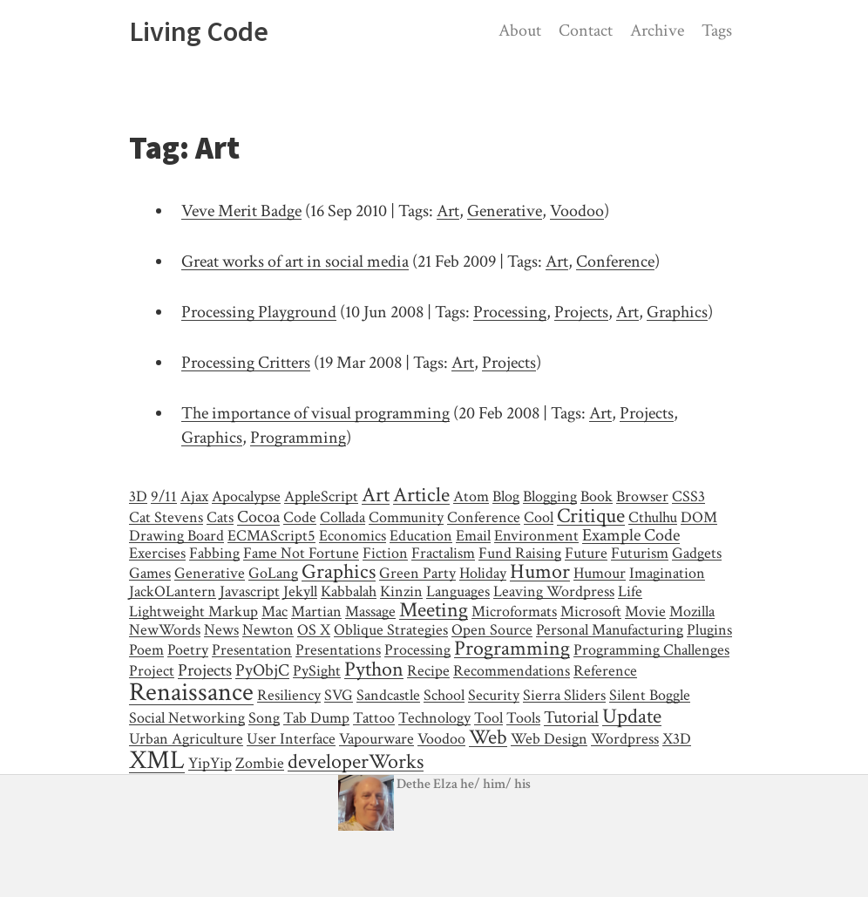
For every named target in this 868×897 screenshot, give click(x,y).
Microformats (514, 611)
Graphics (677, 312)
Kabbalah (348, 591)
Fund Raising (519, 553)
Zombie (259, 763)
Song (264, 718)
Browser (642, 496)
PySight (317, 671)
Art (448, 211)
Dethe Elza (399, 784)
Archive (657, 30)
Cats (220, 517)
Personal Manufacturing (609, 630)
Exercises (157, 553)
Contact (586, 30)
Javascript (250, 591)
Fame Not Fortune (301, 553)
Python (373, 669)
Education (421, 536)
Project (151, 671)
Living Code (198, 31)
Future (586, 553)
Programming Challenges (651, 650)
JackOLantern (172, 591)
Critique (591, 515)
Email (473, 536)
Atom (471, 496)
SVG (338, 695)
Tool (488, 718)
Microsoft (590, 611)
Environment (536, 536)
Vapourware (376, 739)
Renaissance (191, 693)
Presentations (338, 650)
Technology (434, 718)
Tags (717, 30)
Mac (274, 611)
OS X (313, 630)
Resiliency (289, 695)
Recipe (428, 671)
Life (630, 591)
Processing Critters (245, 362)
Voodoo (577, 211)
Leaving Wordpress (553, 591)
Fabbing (214, 553)
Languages (458, 591)
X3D (676, 739)
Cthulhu (652, 517)
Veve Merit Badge (241, 211)
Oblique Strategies (391, 630)
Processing (509, 312)
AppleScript (321, 496)
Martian (316, 611)
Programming (298, 437)
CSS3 (688, 496)
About (519, 30)
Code (299, 517)
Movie (645, 611)
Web (488, 737)
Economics (352, 536)
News (221, 630)
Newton (268, 630)
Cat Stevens (166, 517)
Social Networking (187, 718)
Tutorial (571, 717)
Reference (605, 671)
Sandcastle (388, 695)
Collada (342, 517)
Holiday (482, 573)
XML (157, 761)
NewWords (164, 630)
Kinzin (401, 591)
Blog (505, 496)
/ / (495, 784)
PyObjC (262, 670)
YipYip (210, 763)
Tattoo (374, 718)
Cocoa (258, 517)
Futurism (639, 553)
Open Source (491, 630)
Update (631, 716)
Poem (146, 650)
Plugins (709, 630)
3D (138, 496)
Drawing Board (176, 536)
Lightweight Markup (193, 611)
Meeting (433, 609)
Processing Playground (258, 312)
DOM (699, 517)
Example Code (631, 535)
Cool (538, 517)
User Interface (291, 739)
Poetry (187, 650)
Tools (523, 718)
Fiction (385, 553)
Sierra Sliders (564, 695)
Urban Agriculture (186, 739)
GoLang (273, 573)
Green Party (417, 573)
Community (406, 517)
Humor (540, 571)
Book (596, 496)
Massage (370, 611)
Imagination (667, 573)
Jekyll (300, 591)
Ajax (194, 496)
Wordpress (625, 739)
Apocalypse (246, 496)
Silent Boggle (649, 695)
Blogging (550, 496)
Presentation (252, 650)
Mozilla (692, 611)
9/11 (164, 496)
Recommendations (511, 671)
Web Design (549, 739)
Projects (581, 312)
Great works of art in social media (295, 261)
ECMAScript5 (271, 536)
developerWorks (356, 761)
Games (150, 573)
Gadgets (697, 553)
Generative (504, 211)
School (444, 695)
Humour (599, 573)
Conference (615, 261)
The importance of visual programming (315, 413)
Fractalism (443, 553)
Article (421, 494)
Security (493, 695)
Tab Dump (316, 718)
